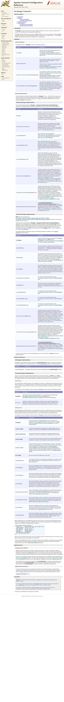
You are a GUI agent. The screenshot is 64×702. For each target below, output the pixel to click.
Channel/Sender (5, 64)
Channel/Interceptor (6, 66)
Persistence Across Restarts (26, 24)
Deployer (3, 69)
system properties (46, 219)
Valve (3, 55)
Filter (3, 74)
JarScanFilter (4, 47)
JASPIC (3, 79)
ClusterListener (5, 70)
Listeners (3, 48)
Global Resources (5, 45)
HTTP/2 (3, 30)
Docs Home (4, 12)
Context (3, 35)
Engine (3, 36)
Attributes (19, 18)
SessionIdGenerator (6, 54)
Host (3, 37)
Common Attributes (24, 19)
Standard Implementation (26, 20)
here (37, 589)
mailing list (21, 587)
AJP (2, 31)
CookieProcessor (5, 42)
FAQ (3, 15)
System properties (5, 78)
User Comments (5, 16)
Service (3, 21)
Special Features (21, 23)
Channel (3, 62)
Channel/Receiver (5, 65)
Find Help (37, 585)
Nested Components (22, 21)
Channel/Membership (6, 63)
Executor (3, 25)
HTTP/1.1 (3, 29)
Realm (3, 52)
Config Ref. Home (5, 14)
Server (3, 20)
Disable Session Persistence (26, 25)
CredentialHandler (5, 43)
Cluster (3, 38)
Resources (4, 53)
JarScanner (4, 46)
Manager (3, 51)
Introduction (20, 16)
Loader (3, 49)
